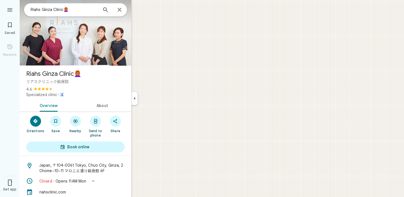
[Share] (115, 124)
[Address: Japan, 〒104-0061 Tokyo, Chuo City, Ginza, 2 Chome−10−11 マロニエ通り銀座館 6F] (75, 168)
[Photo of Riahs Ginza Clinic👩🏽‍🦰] (75, 33)
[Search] (105, 10)
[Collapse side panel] (134, 98)
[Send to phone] (95, 126)
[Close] (119, 10)
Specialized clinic (41, 94)
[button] (75, 181)
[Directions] (36, 124)
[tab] (47, 105)
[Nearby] (76, 124)
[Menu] (10, 9)
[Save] (56, 124)
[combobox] (64, 9)
